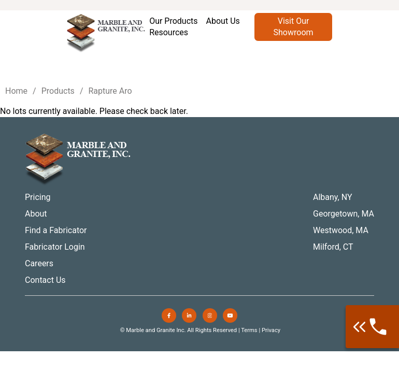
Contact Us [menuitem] (45, 280)
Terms (249, 330)
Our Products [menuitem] (173, 21)
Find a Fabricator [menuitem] (56, 230)
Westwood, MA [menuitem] (340, 230)
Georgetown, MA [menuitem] (343, 214)
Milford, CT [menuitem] (333, 247)
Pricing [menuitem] (38, 197)
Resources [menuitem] (168, 32)
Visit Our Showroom (294, 26)
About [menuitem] (36, 214)
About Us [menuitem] (223, 21)
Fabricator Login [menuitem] (55, 247)
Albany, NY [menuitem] (332, 197)
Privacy (271, 330)
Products (58, 91)
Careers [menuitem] (39, 263)
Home (16, 91)
